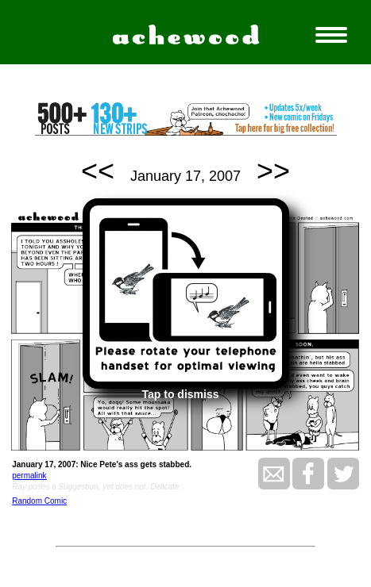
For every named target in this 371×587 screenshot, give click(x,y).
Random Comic (39, 501)
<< (97, 171)
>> (273, 171)
